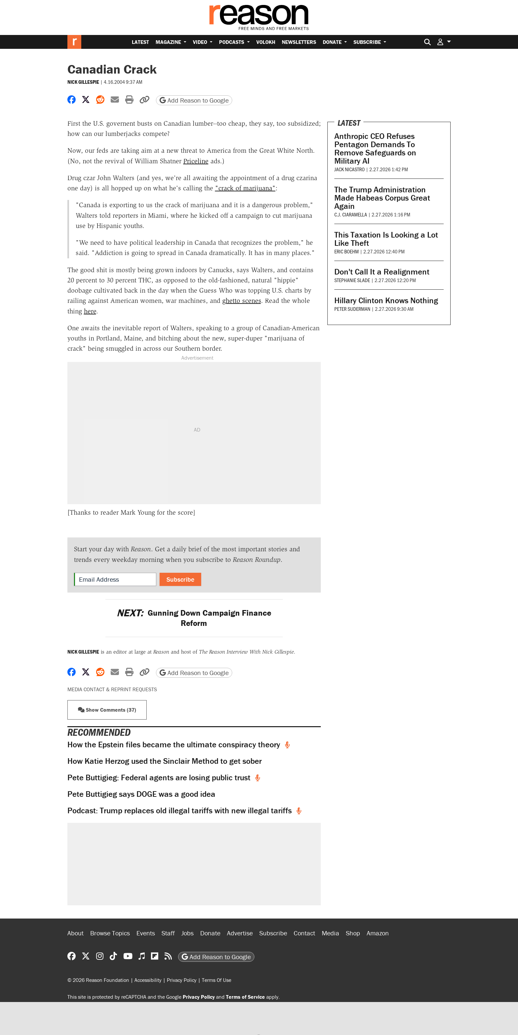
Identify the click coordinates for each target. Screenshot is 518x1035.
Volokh (265, 42)
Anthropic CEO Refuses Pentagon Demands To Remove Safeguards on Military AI (375, 148)
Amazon (378, 933)
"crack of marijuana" (245, 188)
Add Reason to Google (194, 100)
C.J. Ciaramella (350, 214)
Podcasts (232, 42)
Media (330, 933)
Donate (333, 42)
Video (200, 42)
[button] (444, 42)
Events (145, 933)
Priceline (195, 161)
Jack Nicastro (349, 169)
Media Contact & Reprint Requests (112, 689)
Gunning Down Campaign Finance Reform (194, 618)
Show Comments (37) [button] (107, 709)
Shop (353, 933)
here (90, 311)
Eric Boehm (346, 251)
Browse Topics (110, 933)
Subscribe (367, 42)
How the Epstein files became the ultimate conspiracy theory (174, 744)
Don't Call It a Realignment (381, 272)
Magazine (169, 42)
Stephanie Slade (352, 279)
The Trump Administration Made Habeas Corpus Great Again (382, 197)
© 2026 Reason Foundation (98, 980)
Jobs (187, 933)
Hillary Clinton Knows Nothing (386, 300)
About (75, 933)
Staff (168, 933)
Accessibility (148, 980)
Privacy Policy (182, 980)
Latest (140, 42)
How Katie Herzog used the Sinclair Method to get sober (164, 761)
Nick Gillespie (83, 82)
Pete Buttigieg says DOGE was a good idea (141, 794)
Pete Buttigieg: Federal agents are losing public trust (159, 777)
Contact (304, 933)
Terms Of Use (216, 980)
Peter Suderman (352, 308)
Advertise (240, 933)
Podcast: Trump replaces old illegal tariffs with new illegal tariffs (180, 810)
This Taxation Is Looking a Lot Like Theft (386, 239)
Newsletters (299, 42)
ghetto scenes (241, 301)
